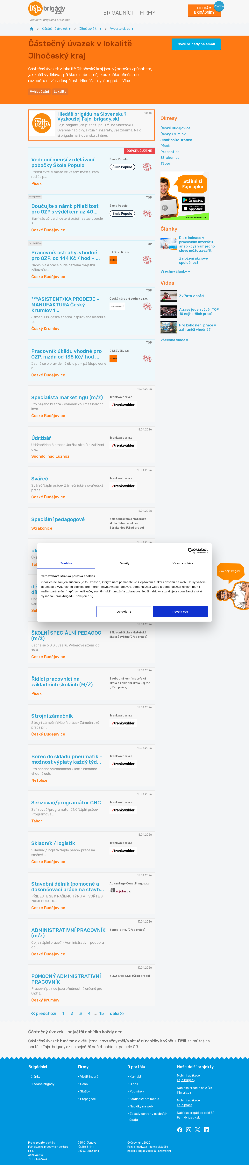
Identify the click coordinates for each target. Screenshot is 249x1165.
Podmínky (137, 1091)
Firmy (148, 13)
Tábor (165, 163)
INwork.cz (184, 1092)
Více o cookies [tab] (183, 563)
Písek (165, 146)
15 (101, 1013)
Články (35, 1076)
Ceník (84, 1084)
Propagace (88, 1099)
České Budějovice (175, 128)
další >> (117, 1013)
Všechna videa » (174, 340)
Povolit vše (180, 611)
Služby (85, 1091)
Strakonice (170, 158)
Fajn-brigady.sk (188, 1117)
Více (126, 80)
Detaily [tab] (124, 563)
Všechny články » (175, 271)
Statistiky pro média (144, 1099)
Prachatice (170, 152)
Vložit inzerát (90, 1076)
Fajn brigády (186, 1080)
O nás (134, 1084)
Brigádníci (118, 13)
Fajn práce (184, 1105)
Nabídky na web (141, 1106)
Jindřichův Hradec (176, 140)
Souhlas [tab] (66, 563)
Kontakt (135, 1076)
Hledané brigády (42, 1084)
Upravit (124, 611)
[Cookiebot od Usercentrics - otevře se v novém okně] (191, 551)
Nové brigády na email (196, 44)
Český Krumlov (173, 134)
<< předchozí (43, 1013)
